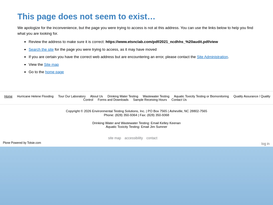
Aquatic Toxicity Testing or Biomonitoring (201, 96)
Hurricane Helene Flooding (35, 96)
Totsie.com (34, 142)
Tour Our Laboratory (72, 96)
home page (54, 72)
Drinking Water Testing (122, 96)
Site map (51, 64)
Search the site (41, 49)
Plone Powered (12, 142)
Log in (265, 144)
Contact (152, 138)
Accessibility (134, 138)
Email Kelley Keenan (166, 123)
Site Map (114, 138)
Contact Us (179, 99)
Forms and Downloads (113, 99)
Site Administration (212, 57)
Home (8, 96)
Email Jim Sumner (154, 126)
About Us (96, 96)
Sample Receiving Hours (150, 99)
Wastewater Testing (156, 96)
